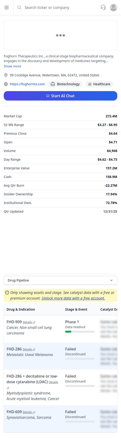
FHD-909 (21, 321)
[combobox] (56, 7)
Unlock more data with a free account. (73, 298)
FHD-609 (21, 411)
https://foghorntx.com (27, 84)
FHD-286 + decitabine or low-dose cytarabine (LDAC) (32, 382)
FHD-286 (21, 349)
